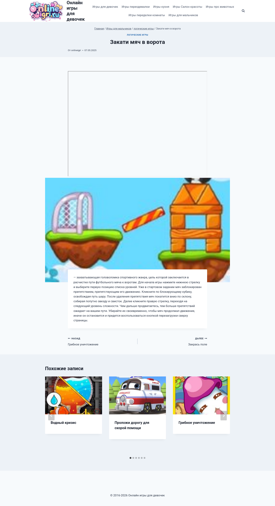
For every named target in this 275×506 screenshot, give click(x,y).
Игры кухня (161, 6)
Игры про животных (220, 6)
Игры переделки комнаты (147, 15)
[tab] (130, 458)
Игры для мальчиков (183, 15)
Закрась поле (173, 341)
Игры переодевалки (136, 6)
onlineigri (76, 50)
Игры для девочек (105, 6)
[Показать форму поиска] (243, 11)
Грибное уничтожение (101, 341)
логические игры (137, 35)
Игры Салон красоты (187, 6)
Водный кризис (63, 423)
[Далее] (223, 415)
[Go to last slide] (51, 415)
